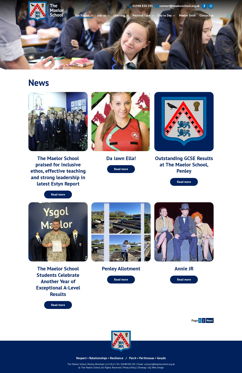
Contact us (207, 15)
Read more (58, 194)
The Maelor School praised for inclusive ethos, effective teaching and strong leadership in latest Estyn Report (58, 171)
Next (210, 320)
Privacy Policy (129, 367)
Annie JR (184, 268)
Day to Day (166, 15)
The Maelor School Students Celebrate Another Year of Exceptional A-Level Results (58, 281)
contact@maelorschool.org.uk (177, 6)
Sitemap (142, 367)
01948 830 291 (140, 6)
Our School (84, 15)
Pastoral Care (143, 15)
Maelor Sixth (187, 15)
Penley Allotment (121, 268)
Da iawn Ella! (121, 158)
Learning (121, 15)
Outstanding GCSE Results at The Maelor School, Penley (184, 164)
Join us (103, 15)
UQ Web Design (156, 367)
